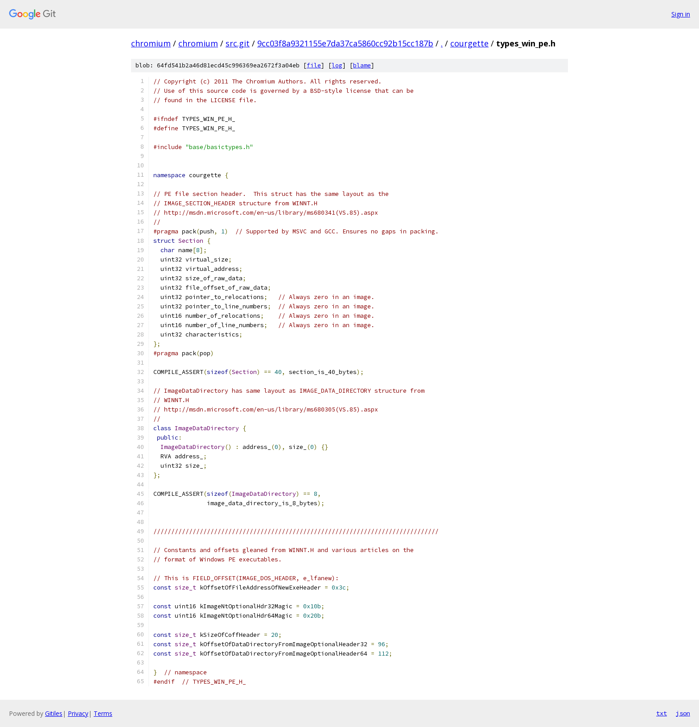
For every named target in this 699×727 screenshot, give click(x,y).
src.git (238, 43)
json (683, 713)
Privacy (78, 713)
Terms (103, 713)
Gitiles (53, 713)
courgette (469, 43)
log (337, 65)
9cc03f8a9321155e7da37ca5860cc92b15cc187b (345, 43)
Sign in (680, 14)
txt (661, 713)
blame (362, 65)
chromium (151, 43)
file (314, 65)
